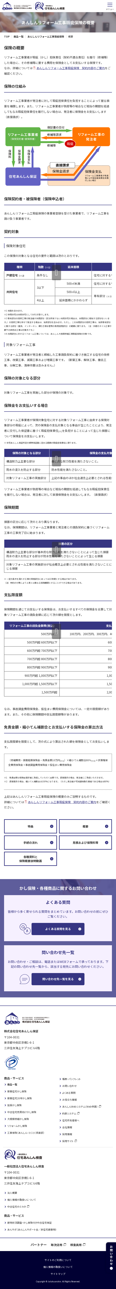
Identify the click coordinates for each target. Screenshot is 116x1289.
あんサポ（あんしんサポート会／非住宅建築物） (32, 1229)
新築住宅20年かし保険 (19, 1098)
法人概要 (12, 1192)
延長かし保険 (14, 1105)
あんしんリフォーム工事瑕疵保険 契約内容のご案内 (70, 68)
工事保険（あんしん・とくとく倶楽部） (25, 1132)
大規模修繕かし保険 (18, 1119)
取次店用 (56, 1245)
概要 (85, 826)
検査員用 (76, 1245)
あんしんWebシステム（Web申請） (80, 1106)
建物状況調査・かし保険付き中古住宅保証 (29, 1222)
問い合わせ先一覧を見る (58, 979)
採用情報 (67, 1134)
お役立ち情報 (69, 1099)
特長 (30, 826)
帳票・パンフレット (71, 1079)
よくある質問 (69, 1092)
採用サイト (67, 1141)
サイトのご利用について (58, 1260)
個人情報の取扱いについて (21, 1199)
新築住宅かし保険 (16, 1091)
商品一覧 (12, 1084)
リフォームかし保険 (17, 1125)
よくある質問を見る (58, 929)
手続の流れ (30, 843)
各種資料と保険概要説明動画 (30, 859)
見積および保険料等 (85, 843)
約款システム (69, 1113)
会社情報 (67, 1127)
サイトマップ (58, 1273)
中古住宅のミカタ (16, 1206)
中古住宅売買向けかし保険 (21, 1112)
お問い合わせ (69, 1085)
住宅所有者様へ (70, 1120)
